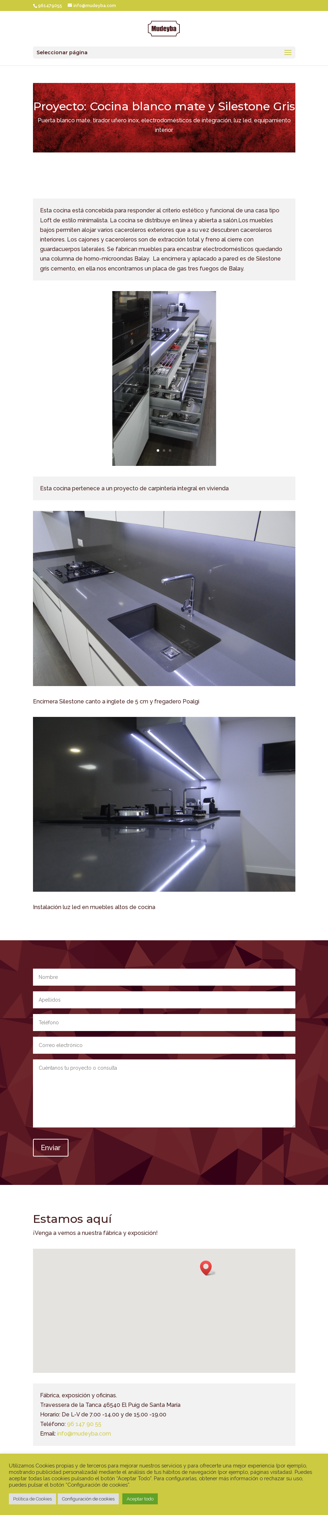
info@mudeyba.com (84, 1433)
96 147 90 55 (84, 1424)
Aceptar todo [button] (140, 1499)
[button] (208, 1268)
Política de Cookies (32, 1499)
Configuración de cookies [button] (88, 1499)
